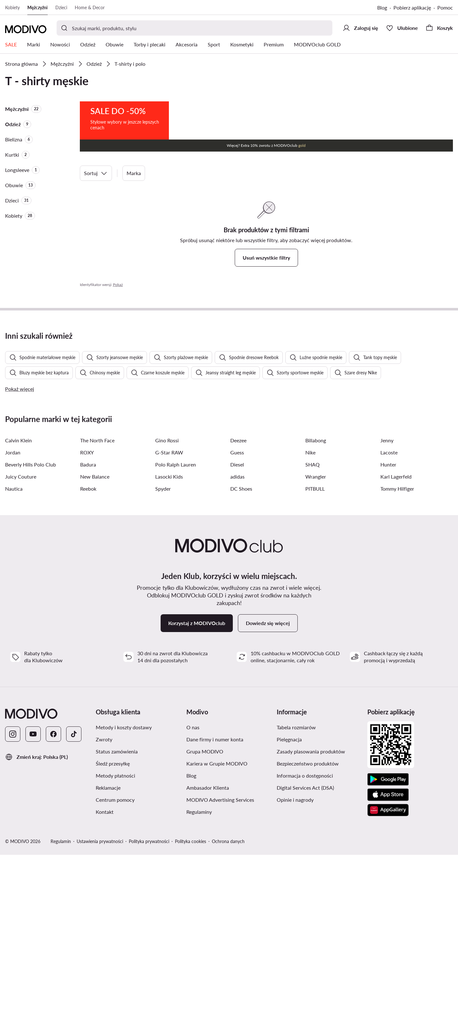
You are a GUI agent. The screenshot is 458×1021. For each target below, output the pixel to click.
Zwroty (104, 905)
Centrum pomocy (115, 966)
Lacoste (389, 619)
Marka (134, 173)
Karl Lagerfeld (396, 643)
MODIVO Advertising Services (220, 966)
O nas (192, 893)
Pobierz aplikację (412, 7)
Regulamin (61, 1007)
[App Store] (388, 961)
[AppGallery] (388, 976)
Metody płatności (115, 942)
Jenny (386, 606)
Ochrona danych (228, 1007)
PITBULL (315, 655)
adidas (237, 643)
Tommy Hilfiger (397, 655)
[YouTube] (33, 900)
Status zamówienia (117, 918)
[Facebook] (53, 900)
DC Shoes (241, 655)
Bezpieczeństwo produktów (308, 930)
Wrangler (315, 643)
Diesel (237, 631)
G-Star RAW (169, 619)
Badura (88, 631)
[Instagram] (12, 900)
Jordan (12, 619)
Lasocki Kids (169, 643)
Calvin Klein (18, 606)
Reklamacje (108, 954)
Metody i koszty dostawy (124, 893)
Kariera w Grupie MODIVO (216, 930)
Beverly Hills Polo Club (30, 631)
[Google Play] (388, 945)
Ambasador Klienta (207, 954)
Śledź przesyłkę (113, 930)
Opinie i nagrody (295, 966)
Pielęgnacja (289, 905)
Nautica (14, 655)
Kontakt (105, 978)
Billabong (315, 606)
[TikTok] (73, 900)
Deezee (238, 606)
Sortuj (96, 173)
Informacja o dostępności (305, 942)
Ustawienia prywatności (100, 1007)
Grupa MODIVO (204, 918)
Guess (237, 619)
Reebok (88, 655)
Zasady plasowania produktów (311, 918)
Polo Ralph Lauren (175, 631)
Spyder (163, 655)
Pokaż (118, 284)
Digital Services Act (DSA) (305, 954)
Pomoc (445, 7)
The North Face (97, 606)
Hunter (388, 631)
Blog (382, 7)
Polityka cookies (190, 1007)
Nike (310, 619)
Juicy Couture (20, 643)
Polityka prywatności (149, 1007)
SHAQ (312, 631)
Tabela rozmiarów (296, 893)
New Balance (94, 643)
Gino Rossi (167, 606)
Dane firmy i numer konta (214, 905)
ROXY (87, 619)
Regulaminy (199, 978)
